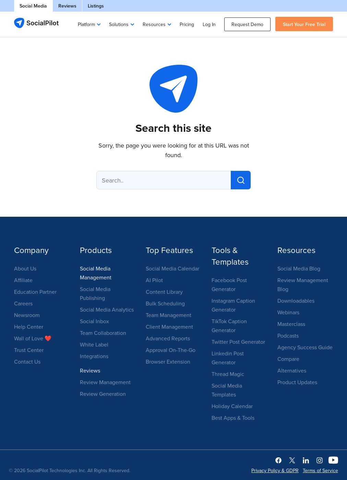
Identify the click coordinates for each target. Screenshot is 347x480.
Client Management (169, 326)
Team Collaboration (103, 333)
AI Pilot (154, 280)
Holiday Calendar (232, 406)
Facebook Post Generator (229, 284)
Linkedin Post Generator (228, 358)
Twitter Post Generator (238, 341)
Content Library (164, 291)
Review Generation (103, 393)
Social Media (33, 5)
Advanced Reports (168, 338)
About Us (25, 268)
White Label (94, 344)
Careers (23, 303)
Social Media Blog (298, 268)
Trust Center (29, 350)
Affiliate (23, 280)
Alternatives (291, 370)
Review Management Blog (302, 284)
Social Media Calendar (172, 268)
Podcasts (288, 335)
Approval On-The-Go (170, 350)
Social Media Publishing (95, 293)
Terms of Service (320, 470)
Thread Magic (228, 374)
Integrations (94, 356)
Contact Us (27, 361)
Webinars (288, 312)
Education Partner (35, 291)
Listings (96, 5)
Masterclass (291, 324)
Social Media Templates (227, 390)
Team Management (168, 315)
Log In (209, 24)
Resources (154, 24)
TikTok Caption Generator (229, 325)
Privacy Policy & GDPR (275, 470)
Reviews (67, 5)
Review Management (105, 382)
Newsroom (27, 315)
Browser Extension (168, 361)
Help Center (28, 326)
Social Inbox (94, 321)
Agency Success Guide (305, 347)
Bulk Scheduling (165, 303)
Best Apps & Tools (233, 417)
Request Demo (247, 24)
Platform (86, 24)
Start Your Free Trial (304, 24)
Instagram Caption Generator (233, 305)
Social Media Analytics (107, 309)
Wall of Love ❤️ (32, 338)
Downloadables (295, 300)
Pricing (187, 24)
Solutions (119, 24)
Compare (288, 359)
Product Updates (297, 382)
